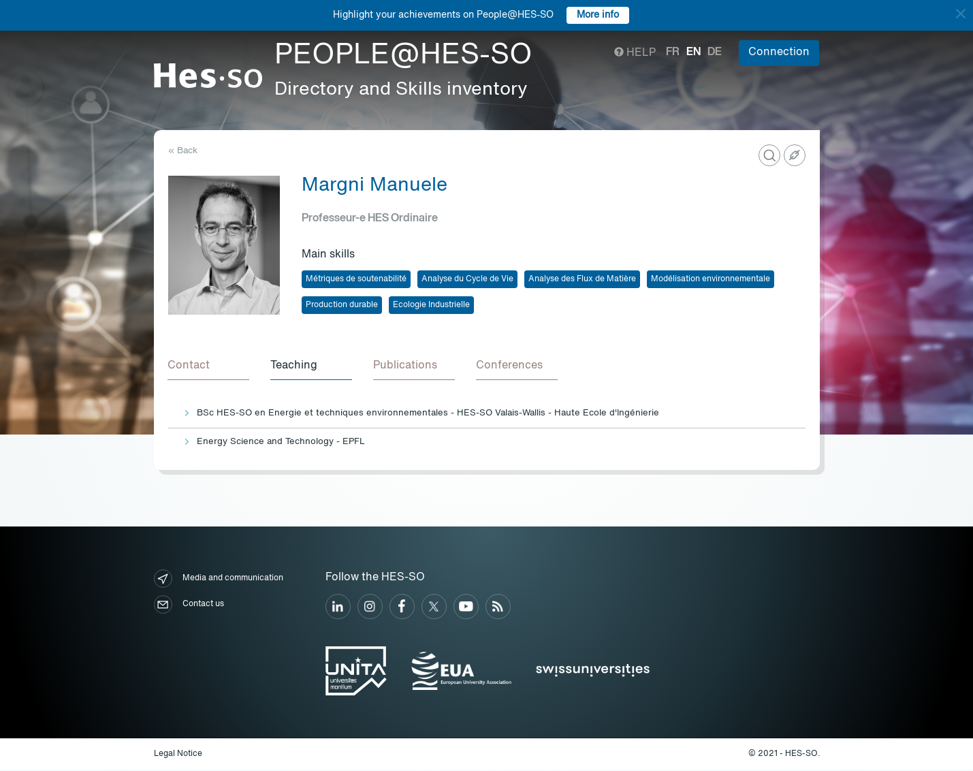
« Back (182, 150)
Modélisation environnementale (710, 279)
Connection (779, 52)
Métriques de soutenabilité (356, 279)
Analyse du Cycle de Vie (467, 279)
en (693, 52)
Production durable (342, 305)
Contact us (189, 605)
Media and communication (218, 579)
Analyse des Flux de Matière (582, 279)
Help (635, 53)
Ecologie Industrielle (431, 305)
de (714, 52)
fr (673, 52)
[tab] (209, 366)
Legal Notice (178, 755)
